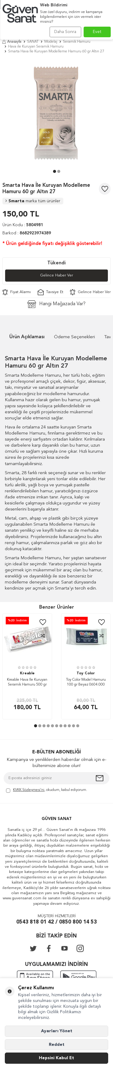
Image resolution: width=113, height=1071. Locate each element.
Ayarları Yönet (56, 1031)
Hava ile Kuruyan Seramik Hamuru (36, 46)
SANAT (33, 42)
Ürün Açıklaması (27, 337)
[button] (54, 171)
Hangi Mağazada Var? (56, 304)
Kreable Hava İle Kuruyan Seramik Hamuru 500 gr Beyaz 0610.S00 (27, 682)
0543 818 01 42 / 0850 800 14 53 (56, 922)
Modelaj (50, 42)
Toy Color (86, 673)
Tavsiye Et (50, 292)
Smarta (32, 201)
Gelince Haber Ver (56, 275)
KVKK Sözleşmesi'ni (28, 790)
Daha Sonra (65, 32)
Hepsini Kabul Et (56, 1058)
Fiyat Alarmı (16, 292)
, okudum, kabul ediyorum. (46, 790)
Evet (97, 32)
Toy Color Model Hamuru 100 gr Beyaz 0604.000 (86, 682)
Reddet (56, 1045)
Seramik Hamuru (76, 42)
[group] (56, 113)
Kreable (27, 673)
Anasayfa (11, 42)
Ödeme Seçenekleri (74, 337)
